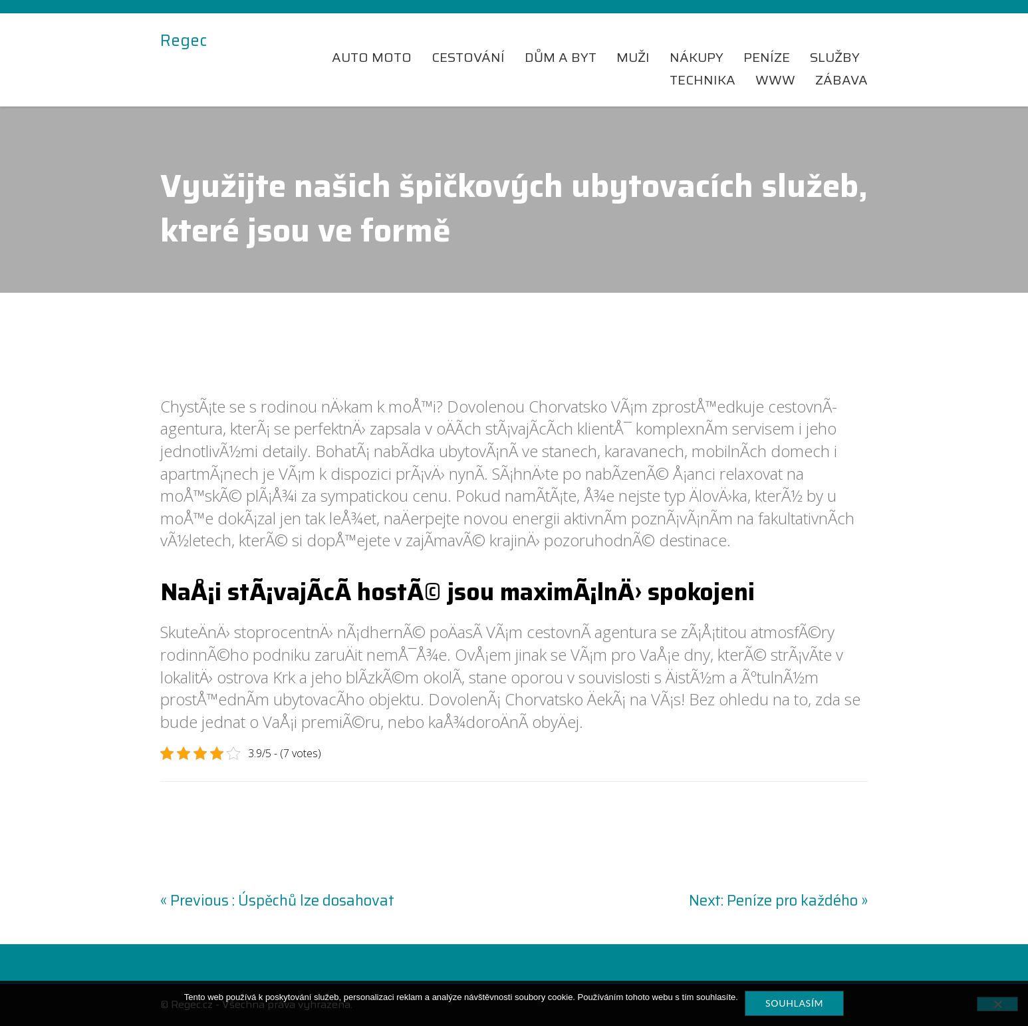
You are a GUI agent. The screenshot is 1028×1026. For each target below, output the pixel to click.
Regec (183, 41)
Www (775, 79)
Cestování (468, 57)
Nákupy (696, 57)
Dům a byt (560, 57)
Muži (633, 57)
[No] (997, 1004)
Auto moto (372, 57)
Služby (835, 57)
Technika (702, 79)
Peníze (766, 57)
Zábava (841, 79)
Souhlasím (794, 1003)
